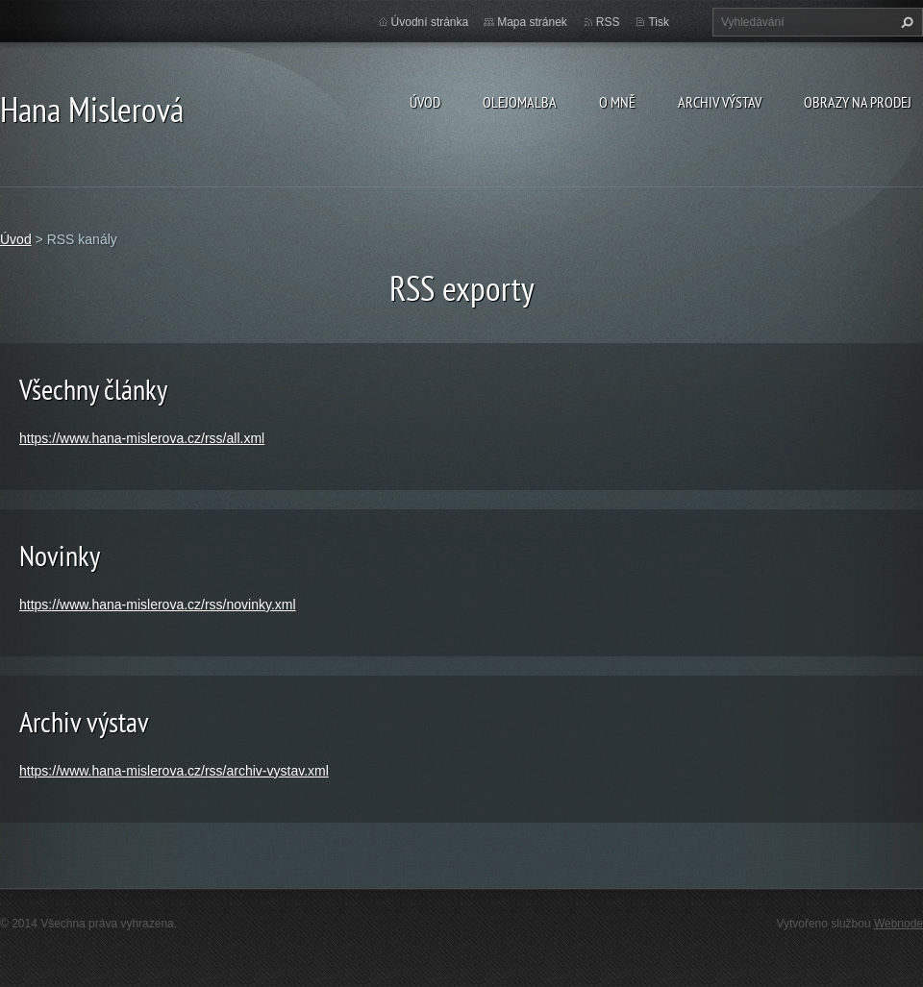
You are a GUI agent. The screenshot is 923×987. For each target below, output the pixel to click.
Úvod (425, 101)
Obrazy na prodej (857, 101)
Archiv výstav (719, 101)
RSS (608, 22)
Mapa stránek (532, 22)
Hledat (904, 22)
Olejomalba (520, 101)
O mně (617, 101)
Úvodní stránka (430, 22)
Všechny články (93, 388)
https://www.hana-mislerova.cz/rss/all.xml (141, 438)
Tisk (658, 22)
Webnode (898, 923)
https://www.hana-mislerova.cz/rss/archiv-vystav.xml (174, 770)
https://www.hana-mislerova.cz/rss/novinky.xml (157, 604)
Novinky (59, 555)
